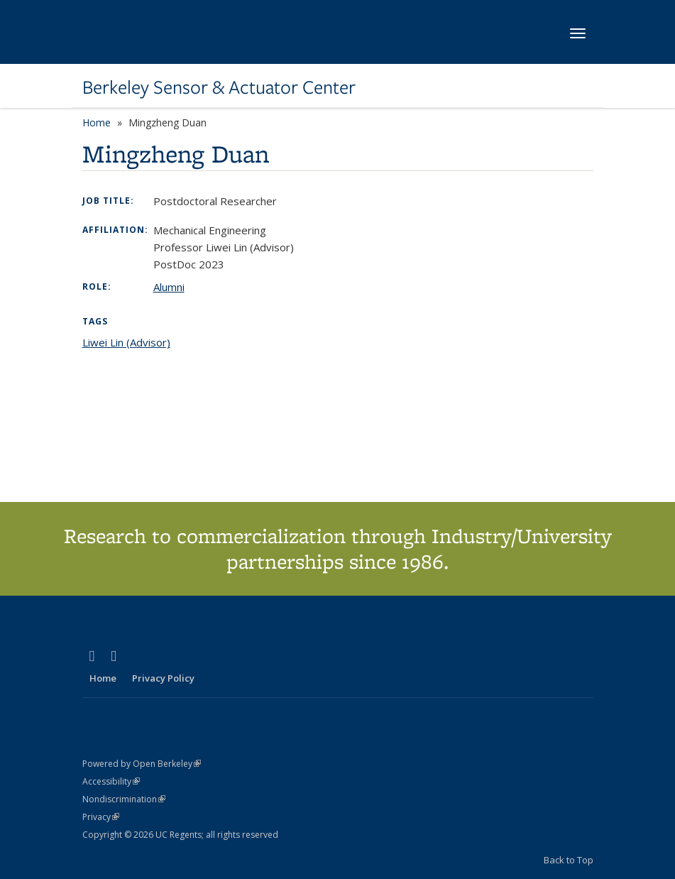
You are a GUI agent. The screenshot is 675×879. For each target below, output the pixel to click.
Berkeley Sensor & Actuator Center (219, 87)
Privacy (100, 817)
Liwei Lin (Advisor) (126, 342)
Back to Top (568, 859)
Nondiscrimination (123, 799)
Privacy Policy (163, 678)
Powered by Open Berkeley (141, 764)
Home (96, 122)
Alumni (169, 287)
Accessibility (111, 781)
